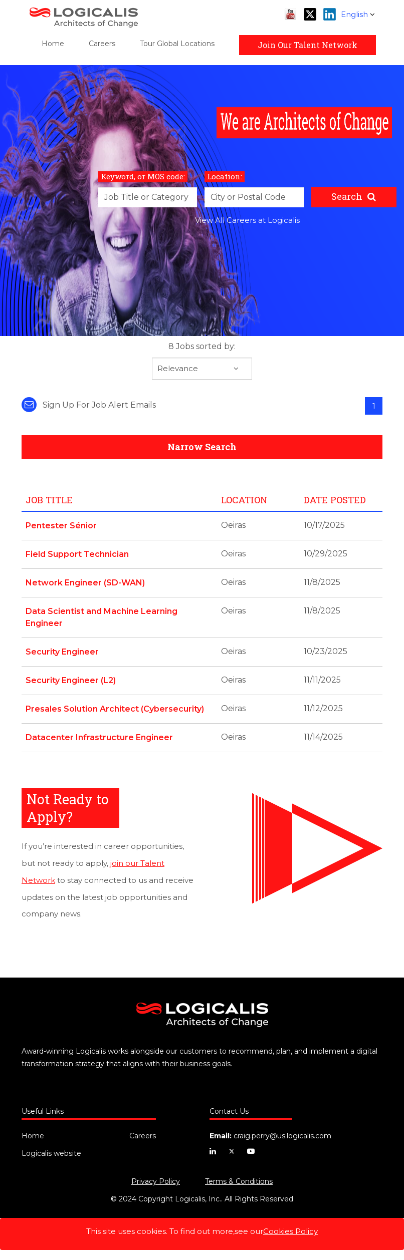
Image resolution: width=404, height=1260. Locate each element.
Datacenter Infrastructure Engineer (99, 737)
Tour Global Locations (177, 43)
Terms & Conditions (239, 1181)
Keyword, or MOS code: (143, 176)
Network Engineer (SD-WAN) (85, 582)
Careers (102, 43)
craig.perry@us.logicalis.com (282, 1135)
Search (346, 196)
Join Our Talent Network (307, 45)
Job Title (49, 500)
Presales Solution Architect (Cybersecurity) (115, 709)
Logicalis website (51, 1153)
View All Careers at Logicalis (247, 220)
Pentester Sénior (61, 525)
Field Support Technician (77, 554)
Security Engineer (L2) (71, 680)
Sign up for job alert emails (89, 405)
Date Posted (335, 500)
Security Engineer (62, 652)
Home (53, 43)
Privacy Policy (155, 1181)
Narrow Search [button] (202, 447)
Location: (224, 176)
